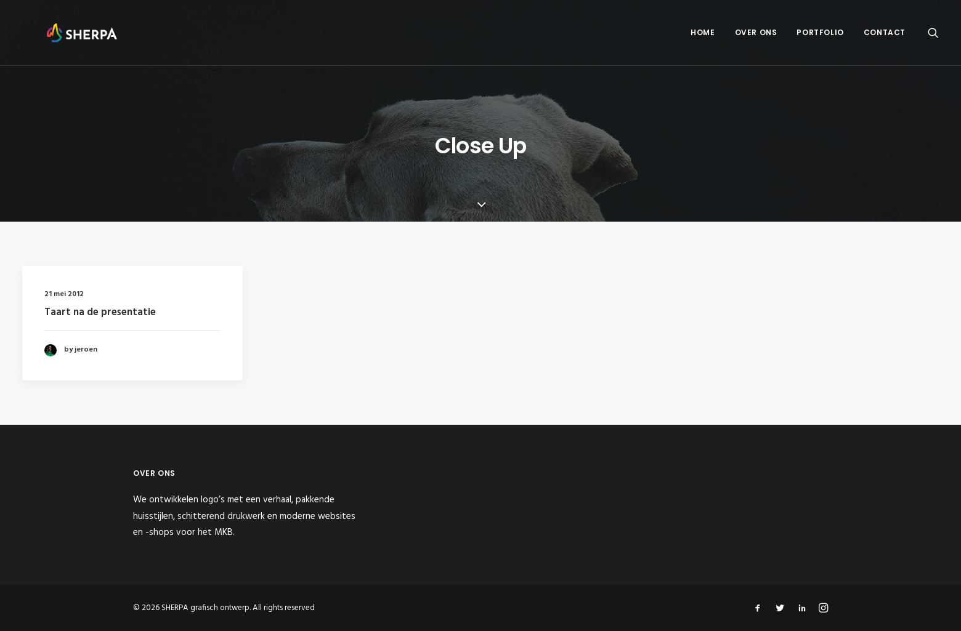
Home (703, 35)
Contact (885, 35)
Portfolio (820, 35)
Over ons (756, 35)
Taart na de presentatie (100, 312)
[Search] (933, 35)
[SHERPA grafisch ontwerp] (71, 36)
